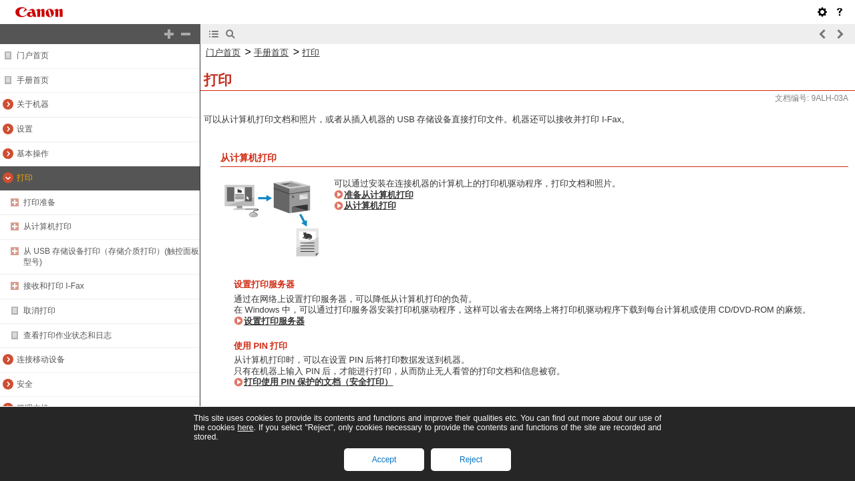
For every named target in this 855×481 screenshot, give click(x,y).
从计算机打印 (47, 226)
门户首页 (33, 55)
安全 (25, 384)
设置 (25, 129)
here (245, 427)
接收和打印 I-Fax (53, 286)
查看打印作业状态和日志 (67, 335)
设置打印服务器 (274, 321)
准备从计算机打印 (378, 195)
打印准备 (39, 202)
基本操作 (33, 153)
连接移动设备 (41, 359)
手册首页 (33, 80)
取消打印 (39, 310)
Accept (384, 459)
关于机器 (33, 104)
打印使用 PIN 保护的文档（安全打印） (318, 382)
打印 (25, 177)
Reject (471, 459)
